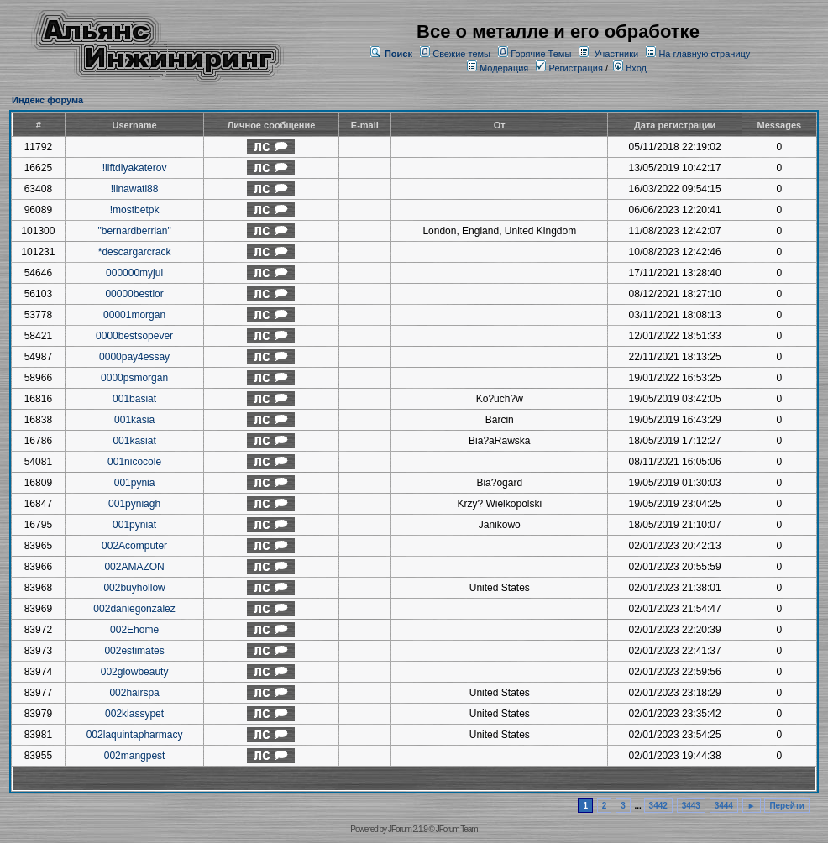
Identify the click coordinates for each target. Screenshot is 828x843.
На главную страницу (704, 54)
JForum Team (457, 829)
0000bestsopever (134, 336)
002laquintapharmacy (134, 735)
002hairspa (134, 693)
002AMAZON (134, 567)
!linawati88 (135, 189)
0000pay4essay (134, 357)
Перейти (786, 805)
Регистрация (569, 68)
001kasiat (134, 441)
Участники (617, 54)
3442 (658, 805)
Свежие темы (461, 54)
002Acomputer (134, 546)
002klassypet (134, 714)
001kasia (134, 420)
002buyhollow (134, 588)
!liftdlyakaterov (134, 168)
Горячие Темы (541, 54)
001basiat (134, 399)
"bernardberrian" (133, 231)
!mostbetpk (135, 210)
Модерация (504, 68)
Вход (630, 68)
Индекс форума (47, 100)
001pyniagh (134, 504)
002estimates (134, 651)
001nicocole (134, 462)
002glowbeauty (135, 672)
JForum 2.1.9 (407, 829)
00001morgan (134, 315)
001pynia (134, 483)
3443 (691, 805)
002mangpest (134, 756)
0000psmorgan (134, 378)
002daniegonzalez (134, 609)
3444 (724, 805)
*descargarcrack (134, 252)
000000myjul (134, 273)
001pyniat (134, 525)
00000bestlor (134, 294)
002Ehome (134, 630)
